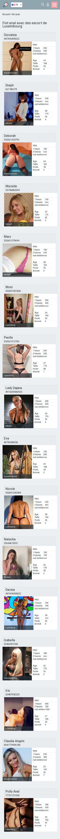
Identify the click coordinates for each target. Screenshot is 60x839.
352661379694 (11, 240)
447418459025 (11, 38)
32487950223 (12, 694)
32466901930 (11, 644)
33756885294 (12, 190)
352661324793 (11, 139)
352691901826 (13, 291)
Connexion (48, 4)
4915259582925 (13, 391)
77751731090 (12, 795)
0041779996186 (12, 745)
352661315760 (11, 341)
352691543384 (13, 492)
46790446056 (11, 442)
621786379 (11, 89)
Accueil (6, 14)
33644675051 (11, 543)
